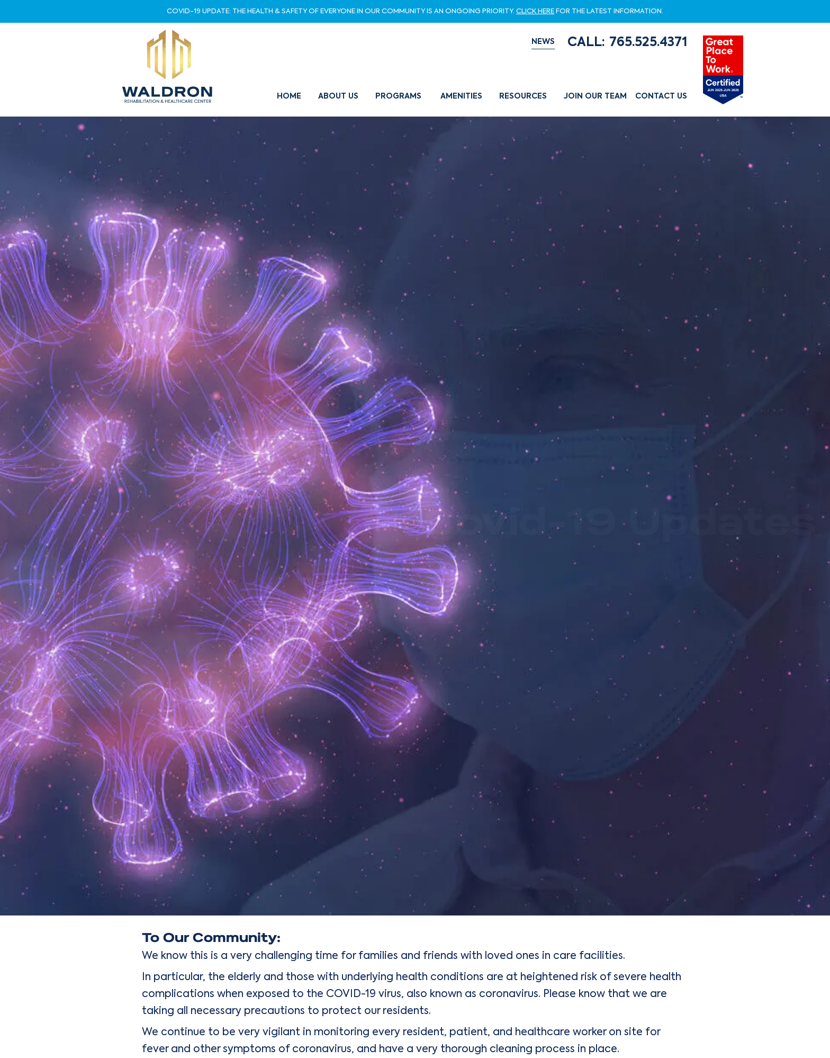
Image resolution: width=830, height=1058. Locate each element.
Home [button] (289, 96)
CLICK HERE (535, 11)
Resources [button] (523, 96)
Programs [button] (398, 96)
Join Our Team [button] (595, 96)
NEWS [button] (543, 42)
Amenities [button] (461, 96)
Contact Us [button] (661, 96)
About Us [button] (338, 96)
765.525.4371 (648, 42)
